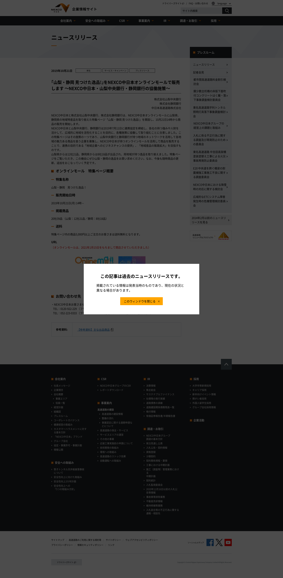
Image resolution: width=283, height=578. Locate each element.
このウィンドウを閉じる (140, 301)
